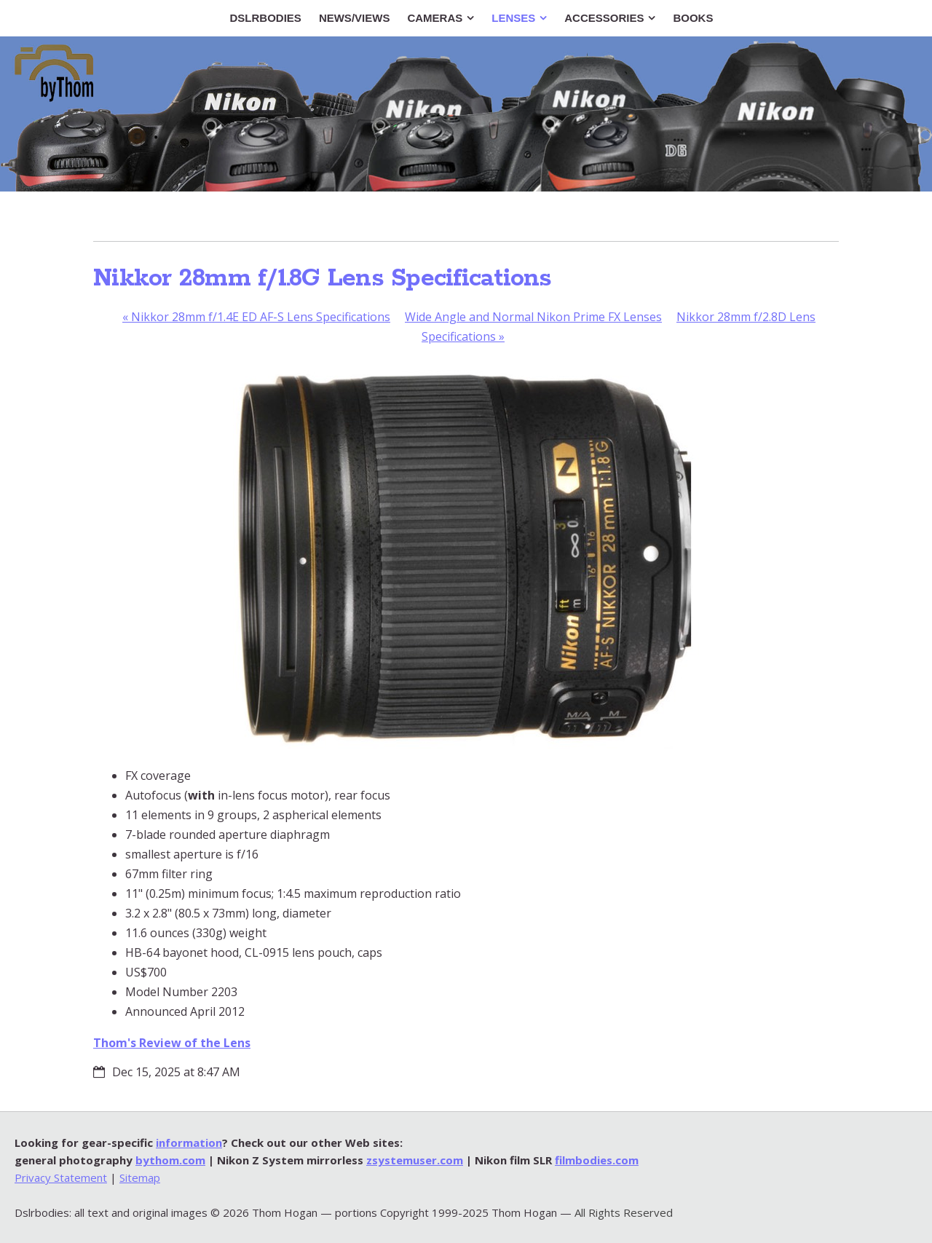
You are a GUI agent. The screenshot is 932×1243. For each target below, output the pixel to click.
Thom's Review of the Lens (171, 1043)
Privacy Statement (61, 1177)
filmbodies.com (597, 1160)
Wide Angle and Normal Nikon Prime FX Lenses (533, 317)
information (189, 1142)
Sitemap (139, 1177)
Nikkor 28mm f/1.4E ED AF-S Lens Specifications (256, 317)
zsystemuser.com (414, 1160)
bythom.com (170, 1160)
